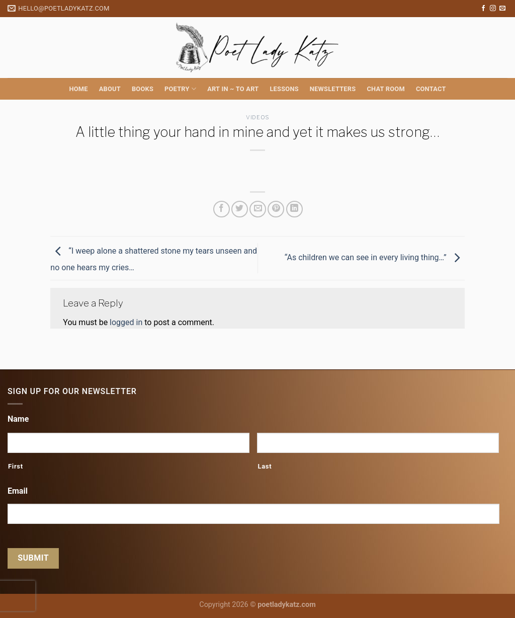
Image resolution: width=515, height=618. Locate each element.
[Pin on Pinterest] (276, 209)
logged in (126, 322)
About (110, 89)
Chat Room (385, 89)
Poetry (180, 89)
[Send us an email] (502, 8)
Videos (257, 117)
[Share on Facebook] (221, 209)
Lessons (284, 89)
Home (78, 89)
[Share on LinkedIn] (294, 209)
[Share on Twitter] (239, 209)
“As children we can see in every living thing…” (375, 257)
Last (265, 466)
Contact (431, 89)
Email (18, 491)
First (15, 466)
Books (142, 89)
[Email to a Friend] (257, 209)
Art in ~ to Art (233, 89)
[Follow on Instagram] (493, 8)
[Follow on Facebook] (483, 8)
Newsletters (333, 89)
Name (18, 419)
